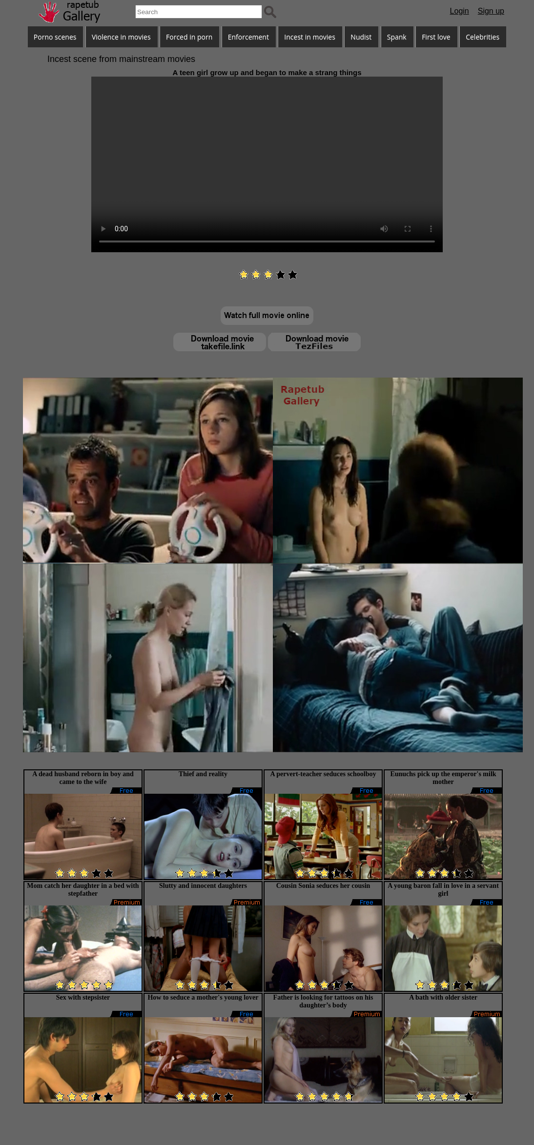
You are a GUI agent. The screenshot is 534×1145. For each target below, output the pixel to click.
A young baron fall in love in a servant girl (443, 889)
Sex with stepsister (83, 997)
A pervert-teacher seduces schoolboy (323, 774)
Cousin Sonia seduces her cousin (323, 885)
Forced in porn (189, 36)
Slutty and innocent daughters (203, 885)
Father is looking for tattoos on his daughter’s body (323, 1001)
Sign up (491, 11)
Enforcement (248, 36)
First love (436, 36)
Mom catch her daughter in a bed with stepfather (83, 889)
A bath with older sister (443, 997)
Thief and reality (203, 774)
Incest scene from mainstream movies (121, 59)
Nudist (360, 36)
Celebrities (482, 36)
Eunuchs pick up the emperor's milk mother (443, 777)
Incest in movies (309, 36)
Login (459, 11)
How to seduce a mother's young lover (202, 997)
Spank (397, 36)
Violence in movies (121, 36)
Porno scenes (55, 36)
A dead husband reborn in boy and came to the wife (83, 777)
